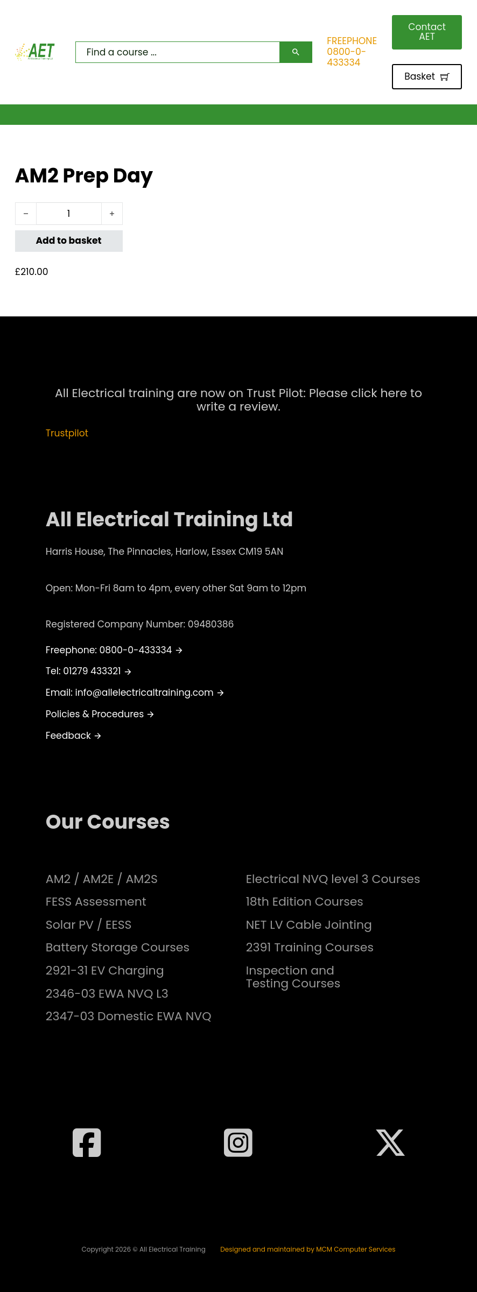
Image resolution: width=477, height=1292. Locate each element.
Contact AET (427, 31)
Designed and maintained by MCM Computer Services (307, 1249)
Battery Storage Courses (118, 947)
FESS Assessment (96, 901)
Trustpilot (67, 433)
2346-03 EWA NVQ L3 (107, 993)
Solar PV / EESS (89, 925)
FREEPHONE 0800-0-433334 (352, 52)
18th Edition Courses (304, 901)
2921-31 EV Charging (105, 970)
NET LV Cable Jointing (309, 925)
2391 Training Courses (310, 947)
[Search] (296, 52)
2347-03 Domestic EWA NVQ (129, 1016)
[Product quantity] (69, 213)
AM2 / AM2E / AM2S (102, 879)
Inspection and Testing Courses (293, 977)
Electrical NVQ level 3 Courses (333, 879)
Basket (427, 76)
